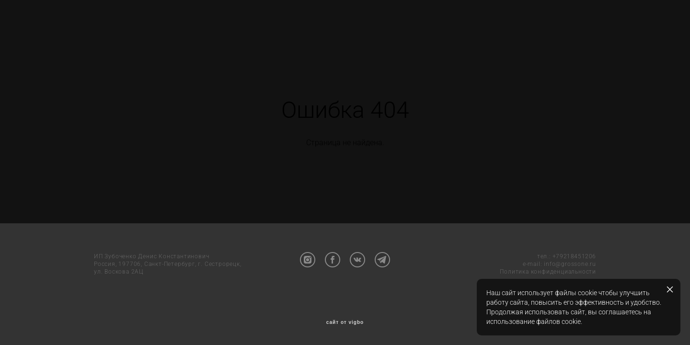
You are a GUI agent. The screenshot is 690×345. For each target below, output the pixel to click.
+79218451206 (574, 256)
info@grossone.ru (570, 264)
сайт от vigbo (345, 322)
